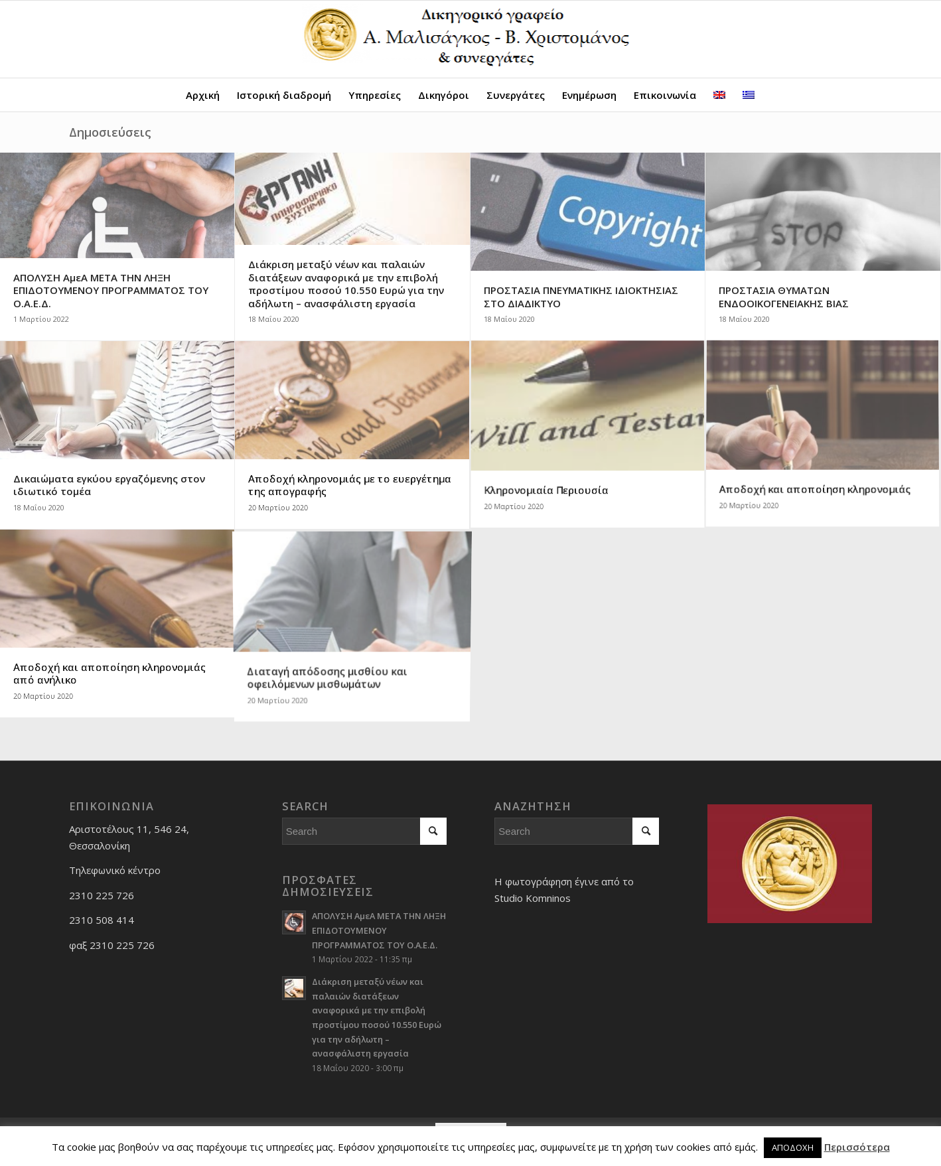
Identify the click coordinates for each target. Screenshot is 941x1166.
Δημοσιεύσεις (110, 132)
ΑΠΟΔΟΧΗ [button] (793, 1147)
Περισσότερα (857, 1146)
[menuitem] (202, 94)
